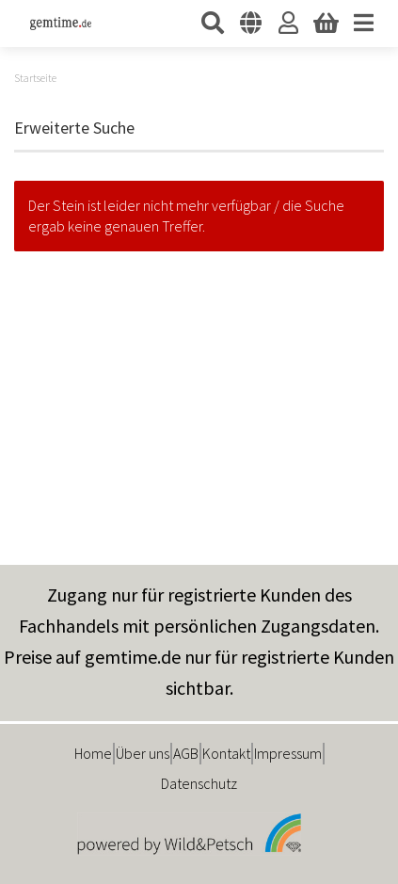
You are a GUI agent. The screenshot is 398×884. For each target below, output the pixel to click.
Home (93, 753)
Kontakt (226, 753)
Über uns (142, 753)
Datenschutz (199, 783)
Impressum (288, 753)
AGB (186, 753)
